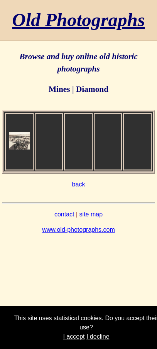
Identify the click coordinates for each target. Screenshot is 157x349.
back (78, 184)
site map (91, 214)
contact (64, 214)
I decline (98, 336)
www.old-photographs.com (78, 229)
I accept (73, 336)
